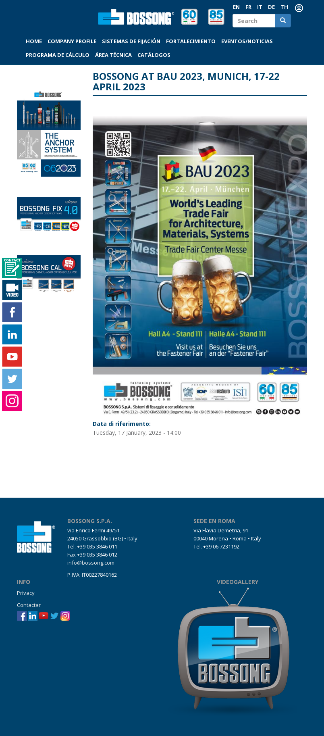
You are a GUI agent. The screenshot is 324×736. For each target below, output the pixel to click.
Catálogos (153, 54)
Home (34, 41)
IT (259, 6)
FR (248, 6)
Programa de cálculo (57, 54)
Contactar (29, 605)
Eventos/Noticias (247, 41)
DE (271, 6)
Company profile (72, 41)
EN (236, 6)
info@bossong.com (90, 562)
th (284, 6)
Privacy (26, 592)
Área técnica (113, 54)
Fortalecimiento (191, 41)
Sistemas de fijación (131, 41)
